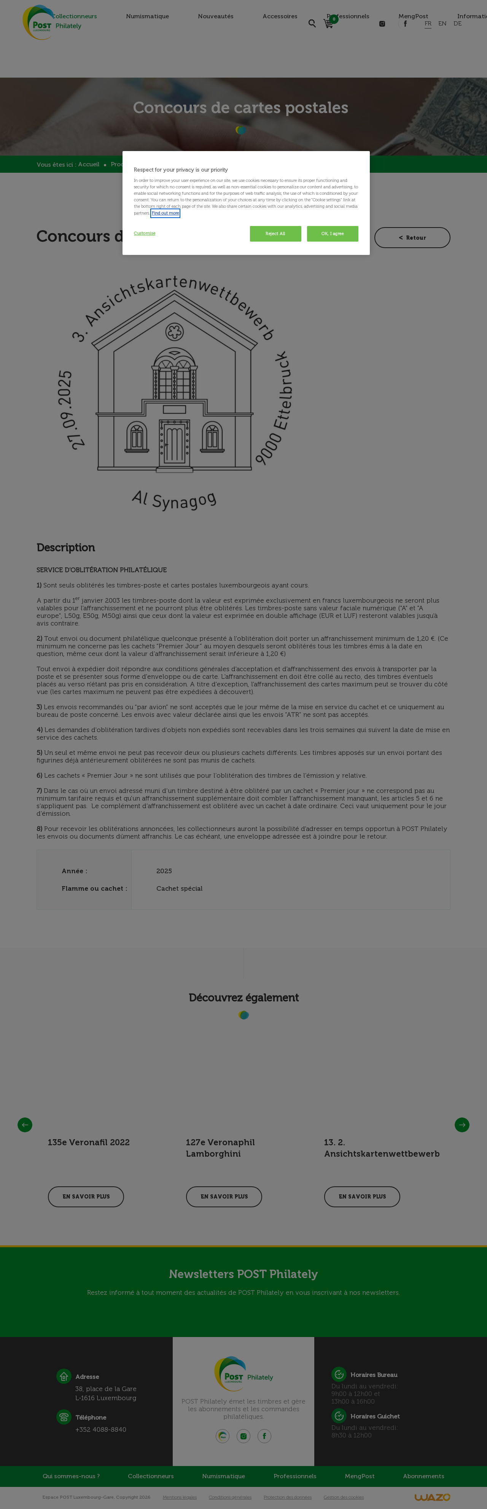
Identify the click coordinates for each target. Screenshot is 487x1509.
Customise (144, 233)
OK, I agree (332, 233)
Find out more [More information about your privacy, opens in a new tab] (165, 213)
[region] (246, 203)
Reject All (275, 233)
